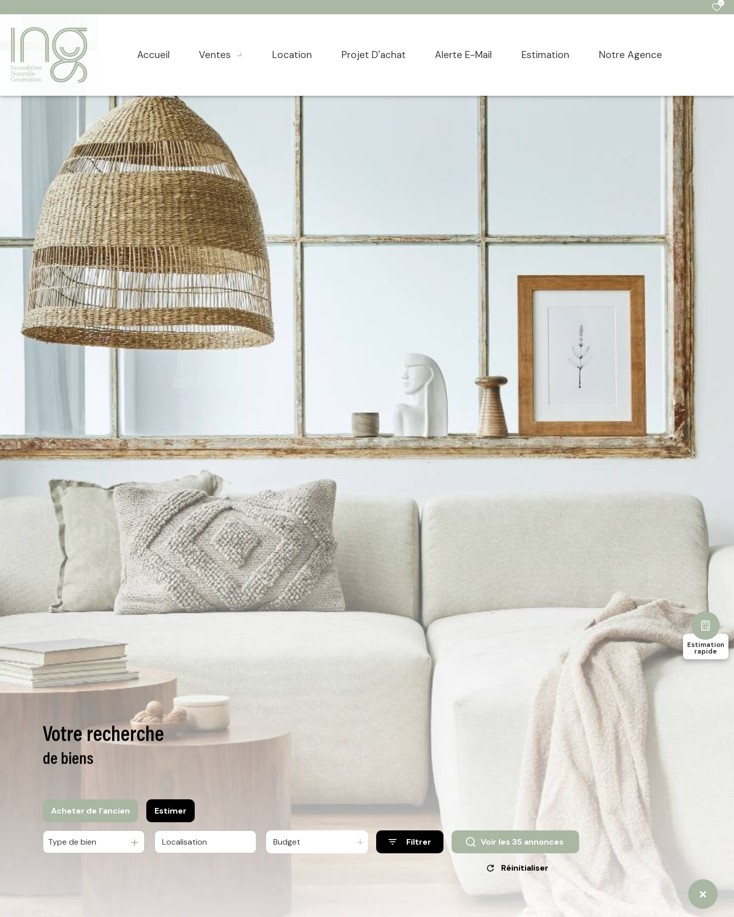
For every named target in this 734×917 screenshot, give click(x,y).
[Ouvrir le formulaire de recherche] (409, 846)
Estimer (170, 815)
